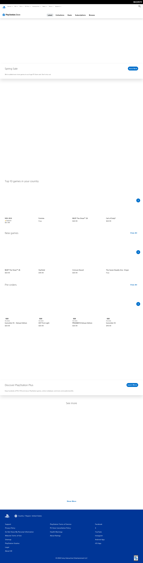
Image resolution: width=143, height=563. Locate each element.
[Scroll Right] (138, 198)
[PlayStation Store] (12, 12)
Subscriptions (80, 13)
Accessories (35, 6)
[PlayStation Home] (4, 6)
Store (50, 6)
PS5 (15, 6)
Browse (92, 13)
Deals (70, 13)
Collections (60, 13)
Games (9, 6)
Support (57, 6)
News (44, 6)
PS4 (20, 6)
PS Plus (27, 6)
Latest (50, 13)
